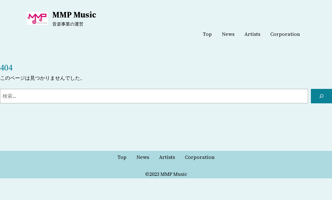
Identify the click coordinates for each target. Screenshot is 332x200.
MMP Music (74, 14)
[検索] (321, 96)
